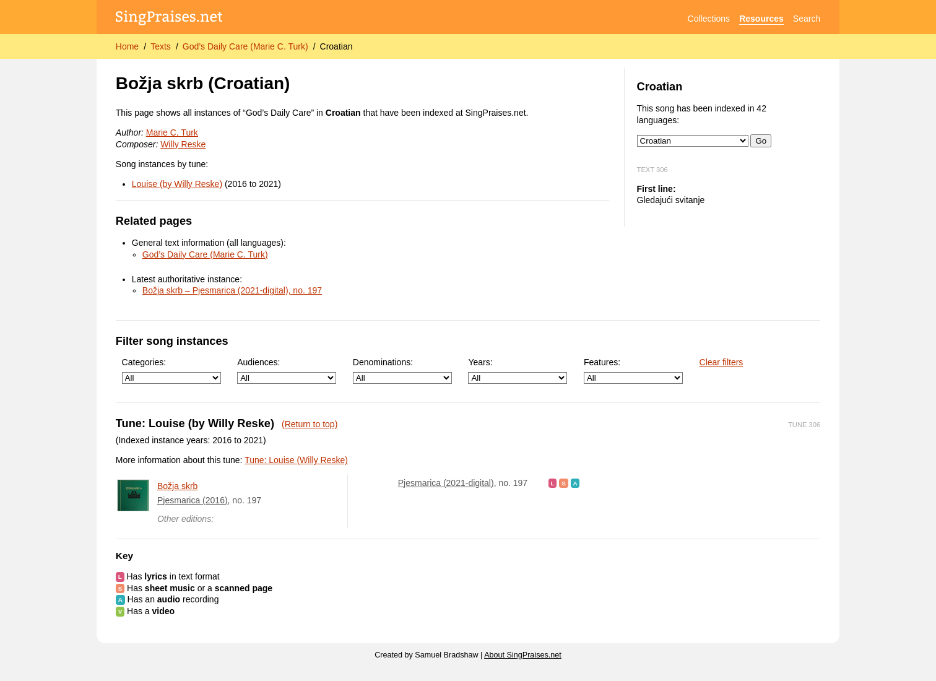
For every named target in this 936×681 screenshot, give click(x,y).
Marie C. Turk (172, 132)
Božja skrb (177, 486)
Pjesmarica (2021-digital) (446, 483)
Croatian (336, 46)
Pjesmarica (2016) (192, 500)
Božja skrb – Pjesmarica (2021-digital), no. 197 (232, 290)
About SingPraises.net (522, 655)
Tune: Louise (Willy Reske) (296, 460)
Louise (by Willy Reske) (177, 184)
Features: (633, 370)
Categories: (171, 370)
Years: (517, 370)
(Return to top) (309, 424)
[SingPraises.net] (169, 18)
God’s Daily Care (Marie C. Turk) (245, 46)
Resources (761, 19)
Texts (160, 46)
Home (127, 46)
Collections (709, 19)
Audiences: (286, 370)
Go (760, 140)
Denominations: (402, 370)
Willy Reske (183, 144)
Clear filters (721, 362)
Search (806, 19)
